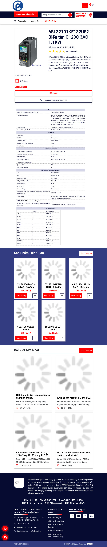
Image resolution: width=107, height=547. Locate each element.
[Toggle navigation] (85, 5)
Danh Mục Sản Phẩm (25, 14)
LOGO (80, 500)
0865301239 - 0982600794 (84, 14)
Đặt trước (53, 93)
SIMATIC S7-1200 (48, 500)
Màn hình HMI (31, 500)
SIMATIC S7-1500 (67, 500)
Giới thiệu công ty (54, 517)
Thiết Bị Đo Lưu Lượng (32, 503)
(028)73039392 (23, 523)
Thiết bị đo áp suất (54, 503)
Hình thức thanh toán (55, 530)
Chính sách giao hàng (56, 521)
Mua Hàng (21, 295)
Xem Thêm (86, 253)
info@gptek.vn (22, 531)
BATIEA (90, 544)
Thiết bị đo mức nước (75, 503)
